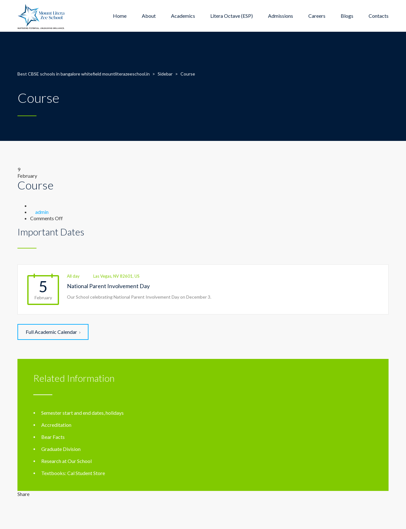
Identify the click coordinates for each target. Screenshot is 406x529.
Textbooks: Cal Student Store (73, 473)
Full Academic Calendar (53, 332)
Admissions (280, 16)
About (149, 16)
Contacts (379, 16)
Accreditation (56, 425)
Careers (316, 16)
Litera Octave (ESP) (231, 16)
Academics (183, 16)
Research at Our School (66, 461)
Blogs (347, 16)
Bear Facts (53, 437)
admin (42, 212)
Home (120, 16)
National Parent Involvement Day (108, 285)
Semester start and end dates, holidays (82, 413)
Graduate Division (61, 449)
